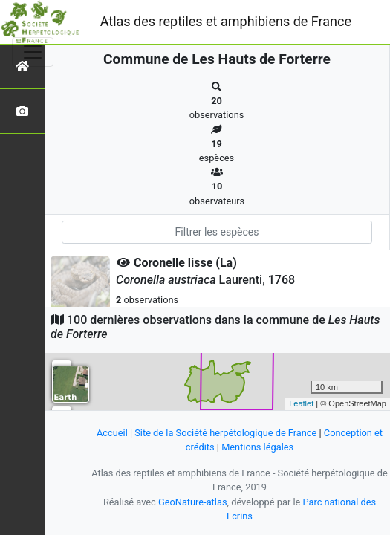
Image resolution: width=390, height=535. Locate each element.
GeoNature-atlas (192, 502)
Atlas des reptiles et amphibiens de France (225, 21)
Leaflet (301, 403)
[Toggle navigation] (32, 52)
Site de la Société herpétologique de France (225, 432)
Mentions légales (257, 447)
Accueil (112, 432)
